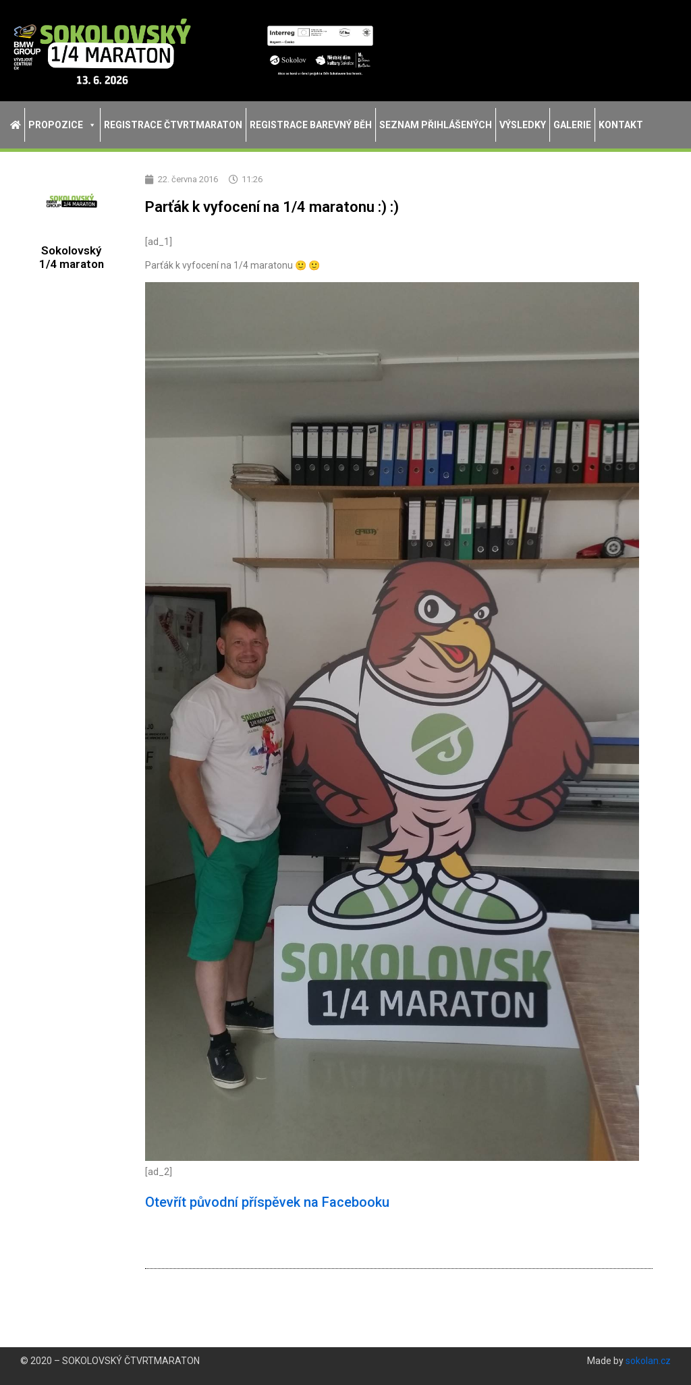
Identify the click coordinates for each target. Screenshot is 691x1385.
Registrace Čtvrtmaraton (173, 124)
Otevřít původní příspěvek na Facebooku (267, 1202)
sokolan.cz (648, 1360)
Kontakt (621, 124)
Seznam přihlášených (435, 124)
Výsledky (522, 124)
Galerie (572, 124)
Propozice (62, 125)
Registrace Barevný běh (311, 124)
